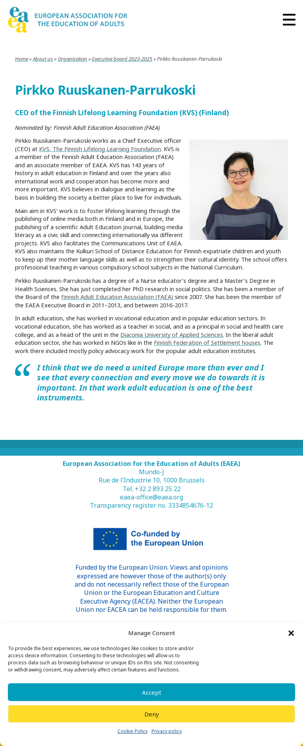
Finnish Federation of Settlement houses (207, 342)
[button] (291, 633)
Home (21, 58)
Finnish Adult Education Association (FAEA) (117, 297)
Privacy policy (167, 731)
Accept (151, 692)
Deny (151, 714)
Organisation (72, 58)
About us (43, 58)
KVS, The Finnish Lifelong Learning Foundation (100, 149)
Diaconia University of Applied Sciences (171, 334)
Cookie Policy (133, 731)
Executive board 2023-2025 (122, 58)
